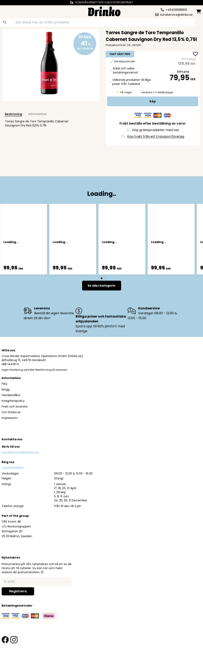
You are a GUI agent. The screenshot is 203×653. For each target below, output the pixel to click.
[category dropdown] (12, 11)
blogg (6, 389)
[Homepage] (104, 11)
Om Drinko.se (11, 412)
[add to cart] (152, 101)
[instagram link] (13, 639)
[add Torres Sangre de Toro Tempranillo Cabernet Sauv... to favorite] (195, 54)
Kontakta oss (12, 439)
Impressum (10, 418)
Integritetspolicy (13, 401)
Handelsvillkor (11, 395)
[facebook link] (5, 639)
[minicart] (198, 11)
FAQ (4, 384)
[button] (42, 572)
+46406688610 (13, 468)
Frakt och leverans (15, 406)
